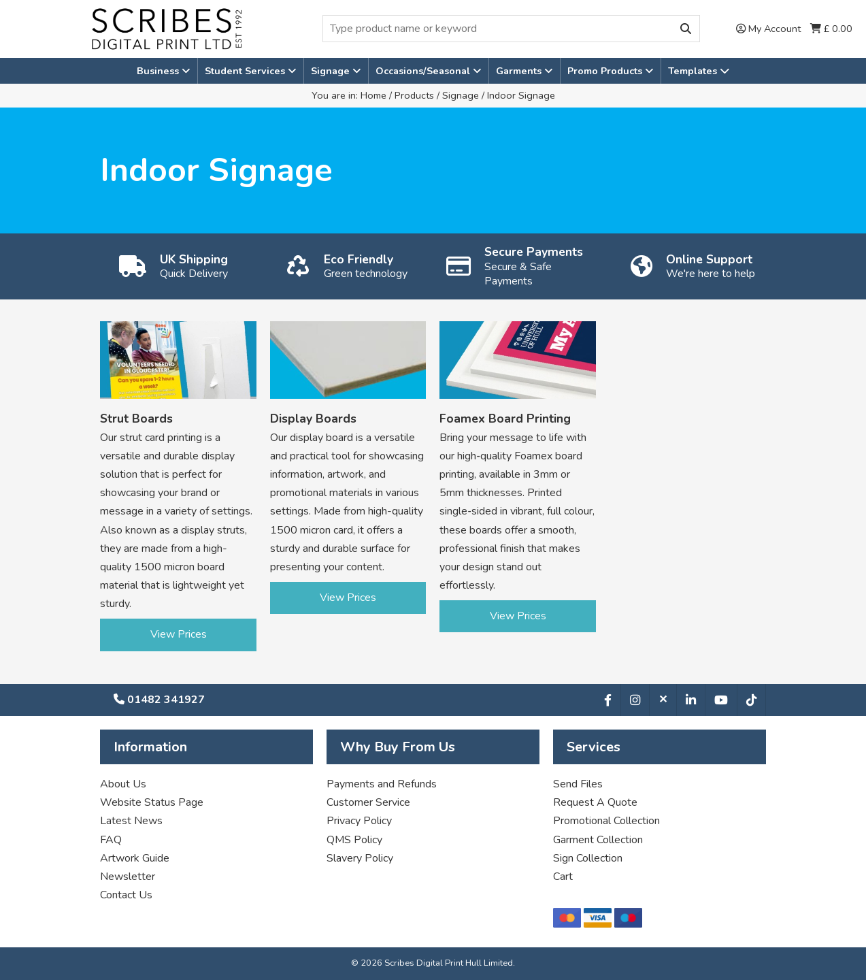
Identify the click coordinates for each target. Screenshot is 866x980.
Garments (520, 71)
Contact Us (126, 894)
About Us (123, 784)
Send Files (578, 784)
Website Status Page (151, 802)
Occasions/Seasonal (424, 71)
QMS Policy (354, 839)
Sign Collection (587, 858)
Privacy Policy (359, 820)
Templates (698, 71)
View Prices (178, 634)
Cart (563, 876)
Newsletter (127, 876)
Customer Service (368, 802)
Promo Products (606, 71)
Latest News (131, 820)
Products (414, 95)
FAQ (111, 839)
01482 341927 (159, 699)
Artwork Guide (134, 858)
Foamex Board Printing (505, 418)
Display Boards (313, 418)
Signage (331, 71)
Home (373, 95)
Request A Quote (595, 802)
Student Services (246, 71)
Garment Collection (598, 839)
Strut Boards (136, 418)
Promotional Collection (606, 820)
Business (159, 71)
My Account (768, 28)
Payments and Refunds (382, 784)
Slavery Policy (360, 858)
